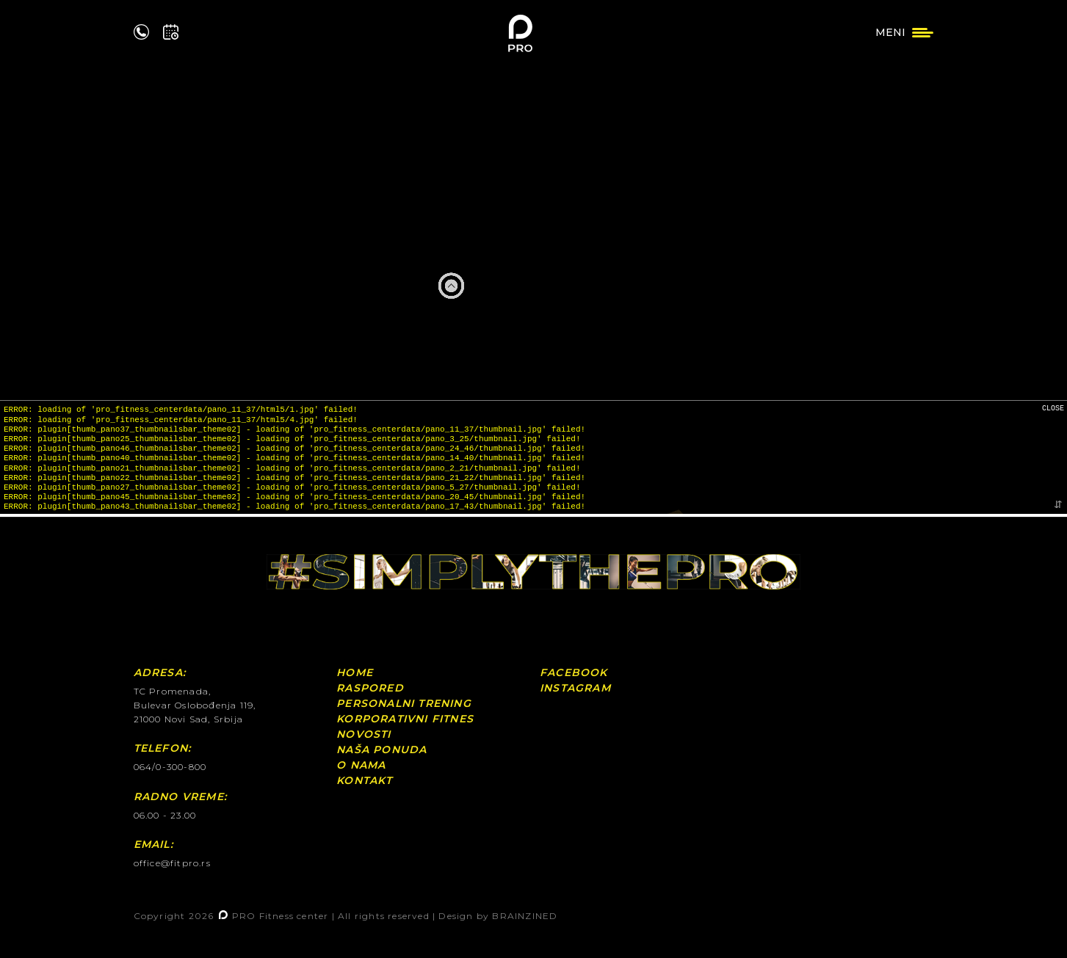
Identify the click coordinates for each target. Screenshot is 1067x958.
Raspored (370, 687)
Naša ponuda (381, 749)
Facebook (574, 672)
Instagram (575, 687)
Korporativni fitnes (405, 718)
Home (354, 672)
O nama (361, 765)
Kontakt (364, 780)
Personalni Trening (403, 703)
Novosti (363, 734)
